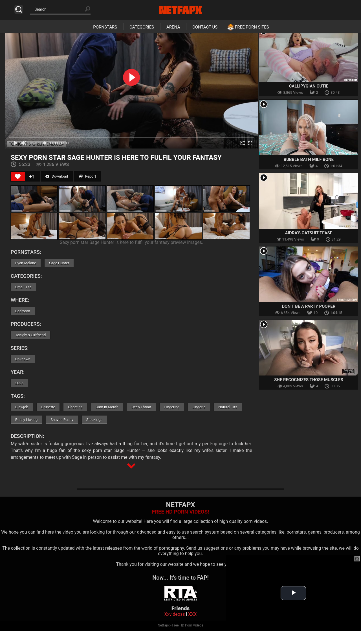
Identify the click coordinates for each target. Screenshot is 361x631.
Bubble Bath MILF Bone (309, 159)
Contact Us (204, 27)
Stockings (94, 420)
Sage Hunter (59, 263)
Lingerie (198, 407)
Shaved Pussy (61, 420)
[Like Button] (18, 176)
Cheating (75, 407)
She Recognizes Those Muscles (308, 379)
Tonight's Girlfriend (30, 335)
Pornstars (105, 27)
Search (18, 9)
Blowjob (21, 407)
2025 (19, 383)
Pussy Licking (26, 420)
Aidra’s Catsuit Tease (309, 232)
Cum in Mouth (107, 407)
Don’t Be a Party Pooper (308, 306)
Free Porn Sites (252, 27)
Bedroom (22, 311)
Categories (141, 27)
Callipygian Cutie (309, 86)
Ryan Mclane (25, 263)
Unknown (22, 359)
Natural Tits (227, 407)
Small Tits (23, 287)
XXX (192, 614)
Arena (173, 27)
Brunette (48, 407)
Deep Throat (141, 407)
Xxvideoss (174, 614)
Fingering (171, 407)
